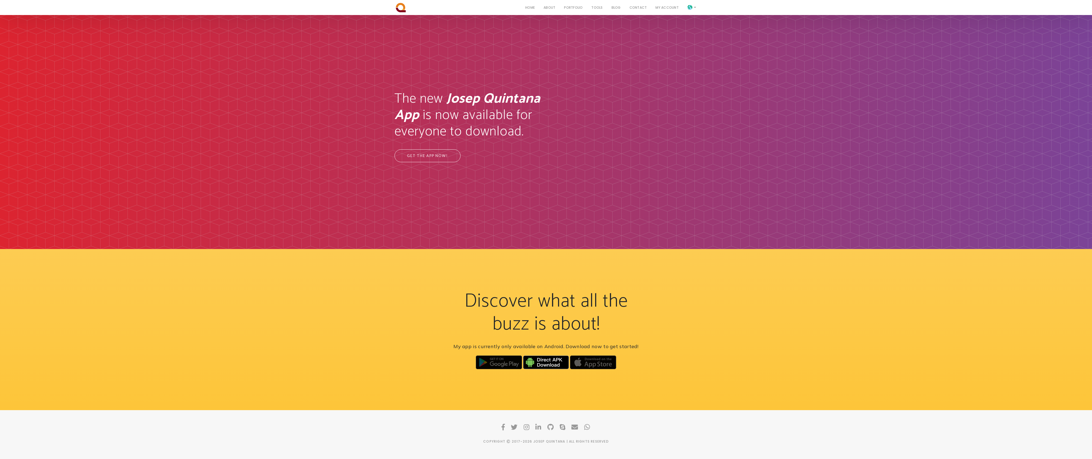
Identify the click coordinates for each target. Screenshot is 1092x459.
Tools (597, 7)
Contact (638, 7)
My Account (666, 7)
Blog (616, 7)
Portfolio (573, 7)
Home (530, 7)
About (549, 7)
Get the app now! (427, 156)
